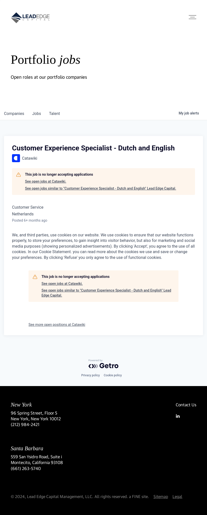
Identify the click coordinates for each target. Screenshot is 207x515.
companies (14, 113)
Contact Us (186, 404)
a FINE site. (139, 496)
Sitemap (161, 496)
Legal (177, 496)
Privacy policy (90, 375)
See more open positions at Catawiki (56, 325)
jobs (36, 113)
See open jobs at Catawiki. (45, 181)
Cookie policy (113, 375)
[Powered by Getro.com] (103, 363)
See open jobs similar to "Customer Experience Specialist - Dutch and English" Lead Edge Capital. (100, 188)
